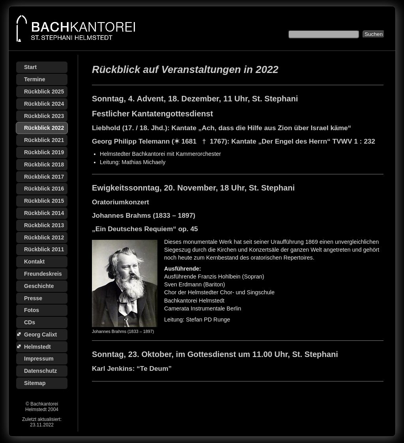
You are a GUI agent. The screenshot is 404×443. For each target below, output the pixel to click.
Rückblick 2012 (44, 237)
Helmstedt (37, 347)
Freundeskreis (43, 274)
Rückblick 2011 (44, 249)
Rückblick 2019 (44, 152)
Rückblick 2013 (44, 225)
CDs (29, 322)
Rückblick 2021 (44, 140)
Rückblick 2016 (44, 188)
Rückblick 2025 (44, 91)
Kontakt (34, 261)
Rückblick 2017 (44, 177)
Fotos (31, 310)
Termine (34, 79)
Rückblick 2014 (44, 213)
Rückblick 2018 (44, 164)
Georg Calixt (40, 334)
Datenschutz (40, 371)
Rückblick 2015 (44, 201)
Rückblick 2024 (44, 104)
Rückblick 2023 (44, 116)
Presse (33, 298)
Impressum (39, 358)
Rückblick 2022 (44, 128)
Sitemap (34, 383)
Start (30, 67)
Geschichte (39, 286)
